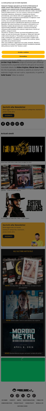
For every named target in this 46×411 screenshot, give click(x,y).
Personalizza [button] (23, 56)
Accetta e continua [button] (23, 52)
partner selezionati (16, 19)
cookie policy (27, 16)
